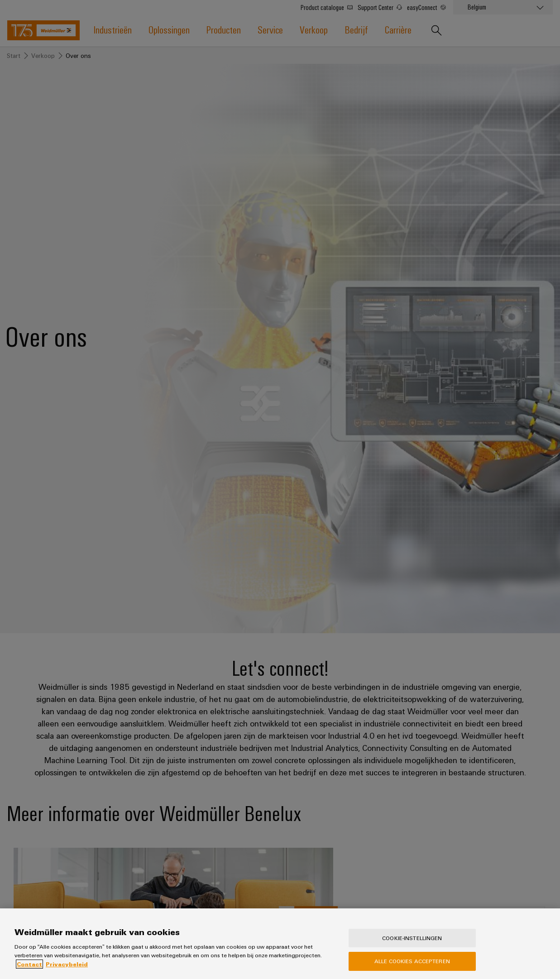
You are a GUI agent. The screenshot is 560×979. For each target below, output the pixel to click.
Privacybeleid (67, 974)
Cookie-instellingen (412, 948)
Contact (29, 974)
